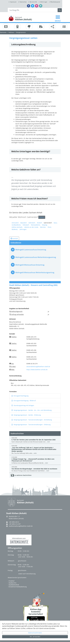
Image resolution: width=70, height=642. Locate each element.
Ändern (41, 217)
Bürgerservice (21, 32)
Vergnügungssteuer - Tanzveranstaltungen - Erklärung (31, 424)
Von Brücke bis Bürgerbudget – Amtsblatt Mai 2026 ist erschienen (34, 469)
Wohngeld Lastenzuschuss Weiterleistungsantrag (35, 257)
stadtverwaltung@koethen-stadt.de (21, 526)
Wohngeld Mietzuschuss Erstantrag (29, 265)
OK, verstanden (35, 637)
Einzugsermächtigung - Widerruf (23, 401)
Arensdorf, (15, 223)
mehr (48, 442)
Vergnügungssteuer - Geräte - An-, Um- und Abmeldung (31, 410)
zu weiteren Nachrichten (23, 475)
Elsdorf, (39, 223)
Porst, (50, 227)
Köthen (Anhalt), (17, 227)
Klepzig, (44, 225)
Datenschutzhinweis (35, 633)
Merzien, (43, 227)
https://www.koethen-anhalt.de (37, 370)
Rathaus (11, 32)
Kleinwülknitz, (35, 225)
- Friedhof (11, 581)
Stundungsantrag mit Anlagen (22, 405)
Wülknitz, (15, 229)
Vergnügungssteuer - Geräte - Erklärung (26, 415)
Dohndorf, (32, 223)
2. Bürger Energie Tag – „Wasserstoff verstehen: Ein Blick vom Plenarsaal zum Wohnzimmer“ (33, 460)
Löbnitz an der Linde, (31, 227)
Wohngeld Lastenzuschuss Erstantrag (30, 249)
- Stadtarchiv (12, 583)
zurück (14, 238)
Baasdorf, (23, 223)
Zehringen (23, 229)
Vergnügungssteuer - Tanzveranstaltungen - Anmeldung (31, 420)
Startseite (3, 32)
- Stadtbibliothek (13, 585)
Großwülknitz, (16, 225)
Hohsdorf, (26, 225)
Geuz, (55, 223)
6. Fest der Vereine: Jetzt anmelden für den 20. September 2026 (33, 440)
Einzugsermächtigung (19, 396)
